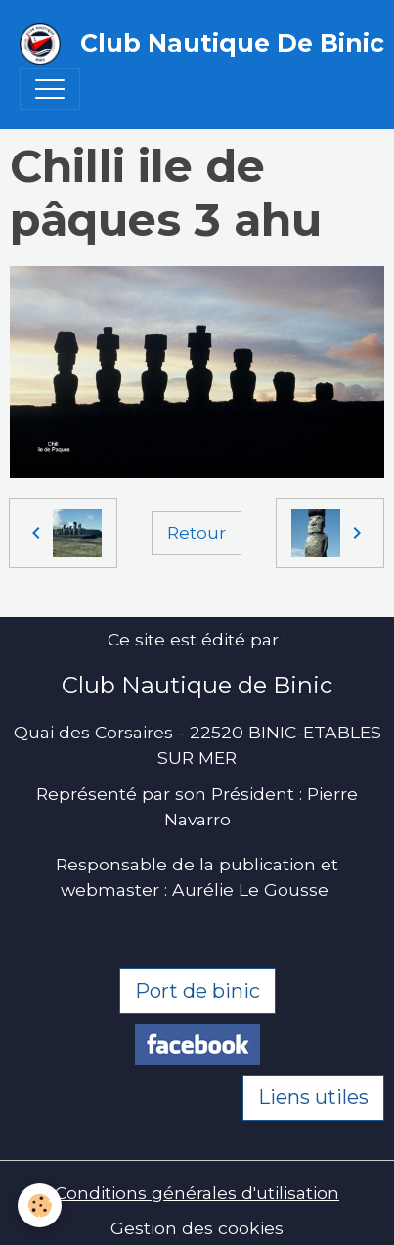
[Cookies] (40, 1205)
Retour (196, 532)
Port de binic (197, 990)
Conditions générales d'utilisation (197, 1192)
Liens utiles (313, 1097)
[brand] (187, 44)
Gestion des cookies (197, 1228)
